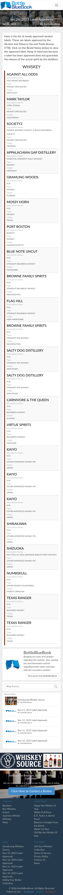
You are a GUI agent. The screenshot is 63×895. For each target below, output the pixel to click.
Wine (5, 822)
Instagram (51, 891)
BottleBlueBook (52, 24)
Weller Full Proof (42, 812)
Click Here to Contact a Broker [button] (31, 791)
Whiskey (7, 818)
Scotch (6, 812)
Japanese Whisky (11, 815)
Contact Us (40, 859)
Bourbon (7, 805)
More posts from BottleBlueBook (42, 676)
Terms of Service (42, 853)
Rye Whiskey (9, 808)
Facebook (29, 891)
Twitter (39, 891)
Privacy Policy (41, 856)
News (37, 863)
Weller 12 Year (41, 829)
